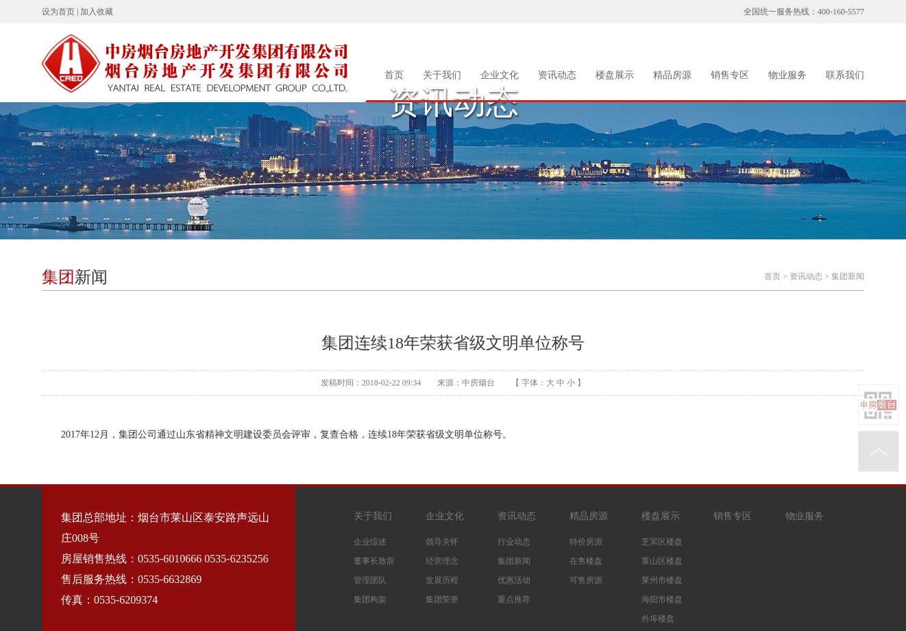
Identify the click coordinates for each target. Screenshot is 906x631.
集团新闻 (847, 276)
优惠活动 (514, 580)
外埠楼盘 (657, 618)
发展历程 (442, 580)
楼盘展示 (615, 75)
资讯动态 (557, 75)
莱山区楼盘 (662, 561)
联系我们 (845, 75)
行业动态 (514, 542)
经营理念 (442, 561)
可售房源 (586, 580)
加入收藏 (96, 11)
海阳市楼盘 (662, 599)
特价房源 (586, 542)
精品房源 (672, 75)
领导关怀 (442, 542)
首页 (394, 75)
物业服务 (787, 75)
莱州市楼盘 (662, 580)
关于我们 (442, 75)
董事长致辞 (374, 561)
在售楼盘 (586, 561)
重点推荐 (514, 599)
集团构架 (370, 599)
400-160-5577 (841, 11)
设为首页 (58, 11)
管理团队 (370, 580)
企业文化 (499, 75)
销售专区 (730, 75)
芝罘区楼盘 (662, 542)
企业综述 (370, 542)
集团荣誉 (442, 599)
